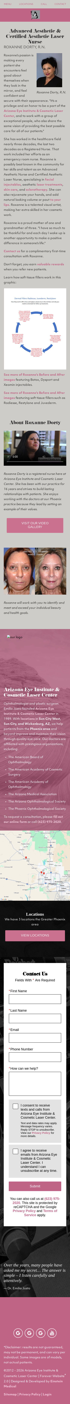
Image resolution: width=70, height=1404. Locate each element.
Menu (7, 4)
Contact (60, 4)
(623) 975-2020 (49, 822)
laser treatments (49, 184)
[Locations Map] (35, 865)
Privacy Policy (41, 1132)
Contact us (12, 251)
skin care (11, 189)
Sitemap (10, 1394)
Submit (35, 1186)
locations (28, 719)
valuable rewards (50, 264)
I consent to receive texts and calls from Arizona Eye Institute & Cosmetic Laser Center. (39, 1121)
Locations (26, 4)
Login (47, 1394)
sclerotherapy (36, 189)
